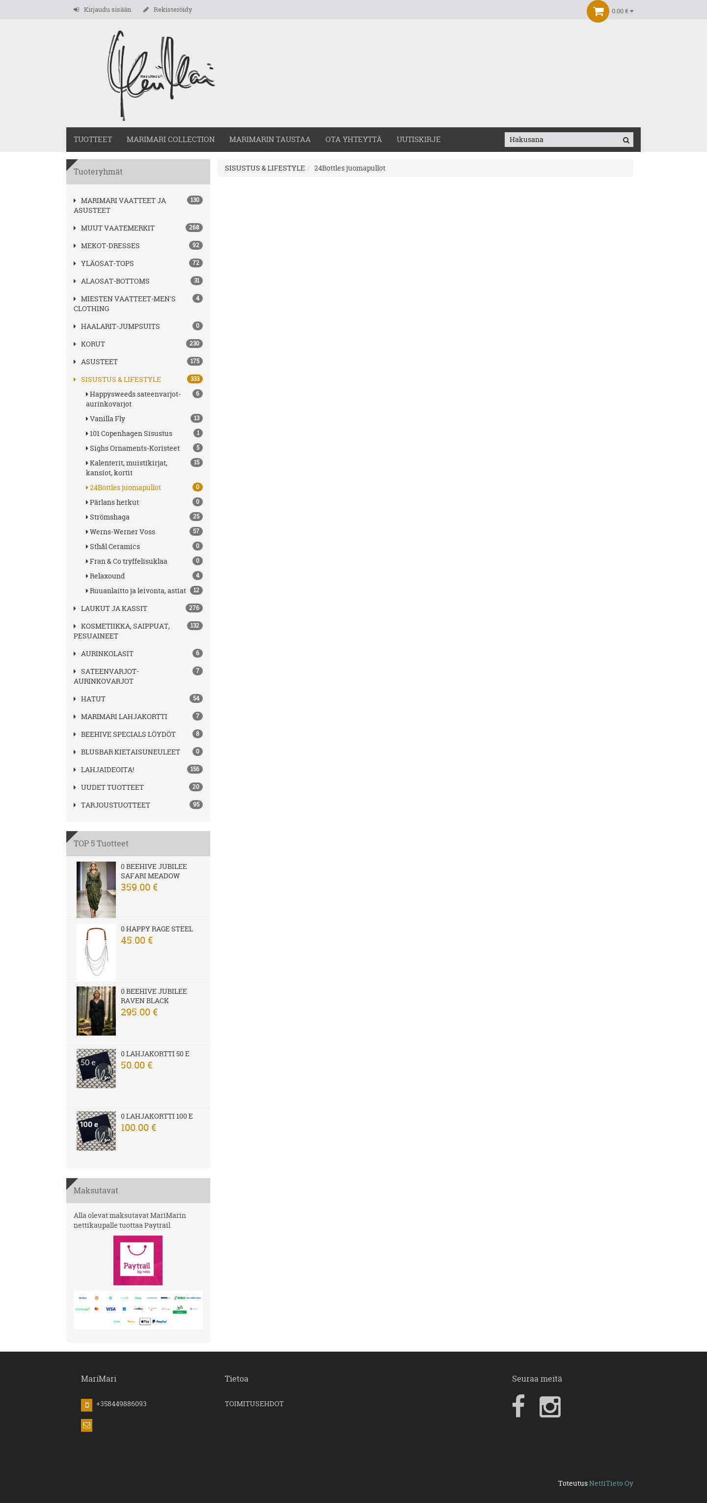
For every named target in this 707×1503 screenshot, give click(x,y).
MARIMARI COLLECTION (171, 139)
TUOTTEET (93, 139)
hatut (90, 698)
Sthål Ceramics (144, 546)
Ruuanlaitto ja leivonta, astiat (144, 590)
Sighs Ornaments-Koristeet (144, 448)
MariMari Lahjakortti (120, 716)
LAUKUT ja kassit (110, 608)
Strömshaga (144, 516)
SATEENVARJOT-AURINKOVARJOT (106, 676)
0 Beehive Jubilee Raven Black (154, 995)
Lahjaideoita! (104, 769)
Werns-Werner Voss (144, 531)
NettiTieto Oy (611, 1483)
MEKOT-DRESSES (107, 245)
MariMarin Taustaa (270, 139)
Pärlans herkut (144, 502)
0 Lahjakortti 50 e (155, 1053)
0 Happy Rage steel (157, 928)
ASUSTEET (96, 361)
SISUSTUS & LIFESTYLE (117, 379)
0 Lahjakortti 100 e (157, 1116)
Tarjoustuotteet (112, 804)
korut (89, 343)
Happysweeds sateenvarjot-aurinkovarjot (144, 398)
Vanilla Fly (144, 418)
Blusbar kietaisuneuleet (127, 751)
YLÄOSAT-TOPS (104, 263)
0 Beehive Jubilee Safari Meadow (154, 871)
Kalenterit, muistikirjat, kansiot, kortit (144, 467)
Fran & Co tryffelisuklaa (144, 561)
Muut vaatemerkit (114, 227)
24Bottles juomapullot (144, 487)
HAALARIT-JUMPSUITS (117, 326)
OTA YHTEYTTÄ (354, 139)
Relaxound (144, 575)
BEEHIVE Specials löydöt (125, 734)
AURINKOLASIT (104, 653)
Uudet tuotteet (109, 787)
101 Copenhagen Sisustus (144, 433)
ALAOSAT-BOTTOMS (112, 281)
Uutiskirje (419, 139)
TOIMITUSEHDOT (254, 1403)
